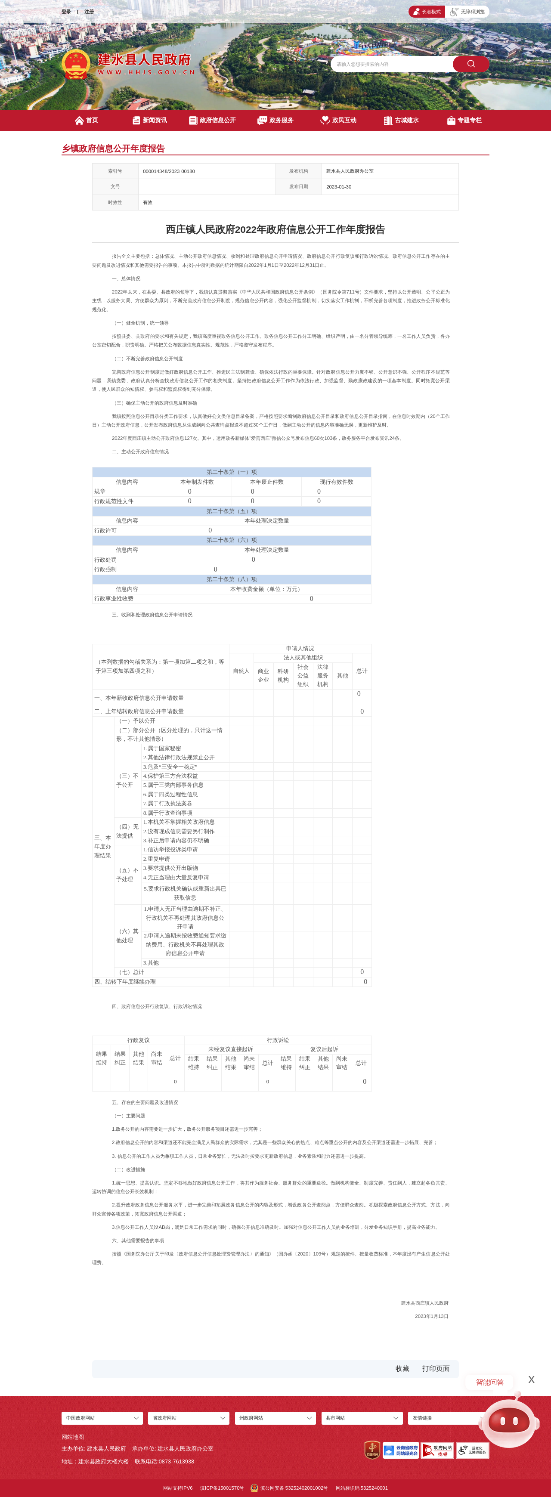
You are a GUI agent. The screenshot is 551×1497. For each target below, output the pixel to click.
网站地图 (73, 1437)
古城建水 (401, 120)
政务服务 (275, 120)
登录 (66, 11)
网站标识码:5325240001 (362, 1488)
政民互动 (338, 120)
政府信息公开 (212, 120)
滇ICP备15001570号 (222, 1488)
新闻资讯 (149, 120)
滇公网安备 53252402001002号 (289, 1488)
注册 (89, 11)
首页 (86, 120)
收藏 (402, 1368)
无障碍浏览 (467, 12)
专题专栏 (464, 120)
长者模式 (427, 11)
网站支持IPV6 (178, 1488)
